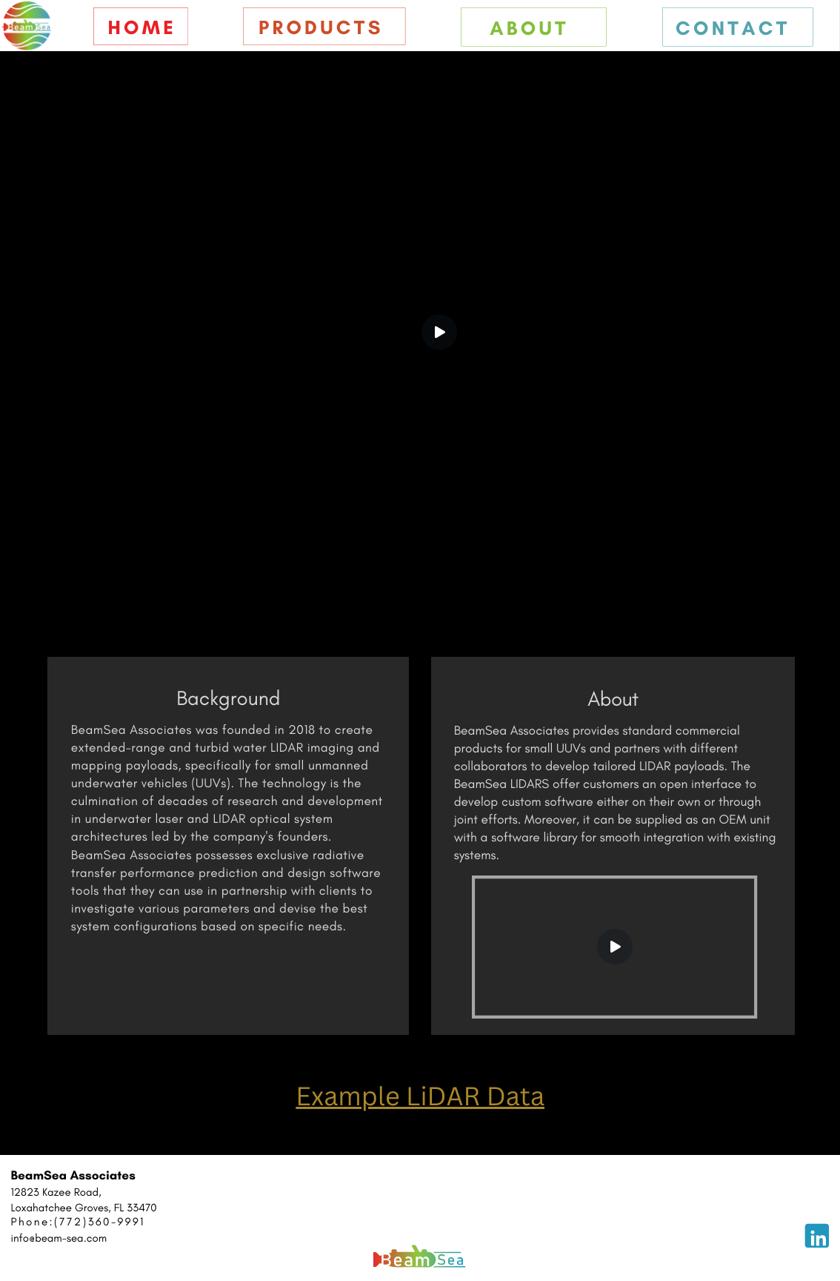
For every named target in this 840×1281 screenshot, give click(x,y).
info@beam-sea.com (59, 1238)
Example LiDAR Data (420, 1096)
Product (313, 27)
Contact (733, 28)
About (529, 28)
